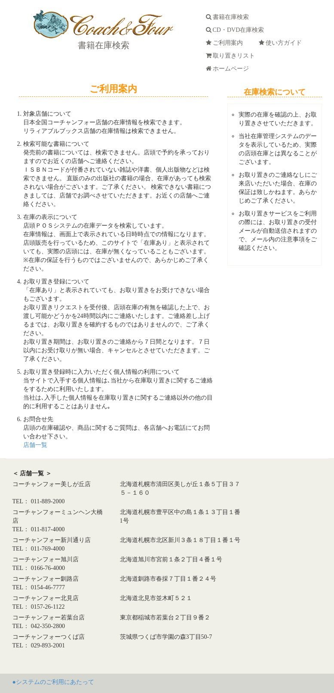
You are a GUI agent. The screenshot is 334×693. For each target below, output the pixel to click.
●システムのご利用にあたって (53, 682)
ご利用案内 (226, 43)
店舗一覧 (35, 445)
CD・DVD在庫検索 (236, 30)
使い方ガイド (282, 43)
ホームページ (229, 68)
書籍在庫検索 (102, 45)
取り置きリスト (232, 55)
